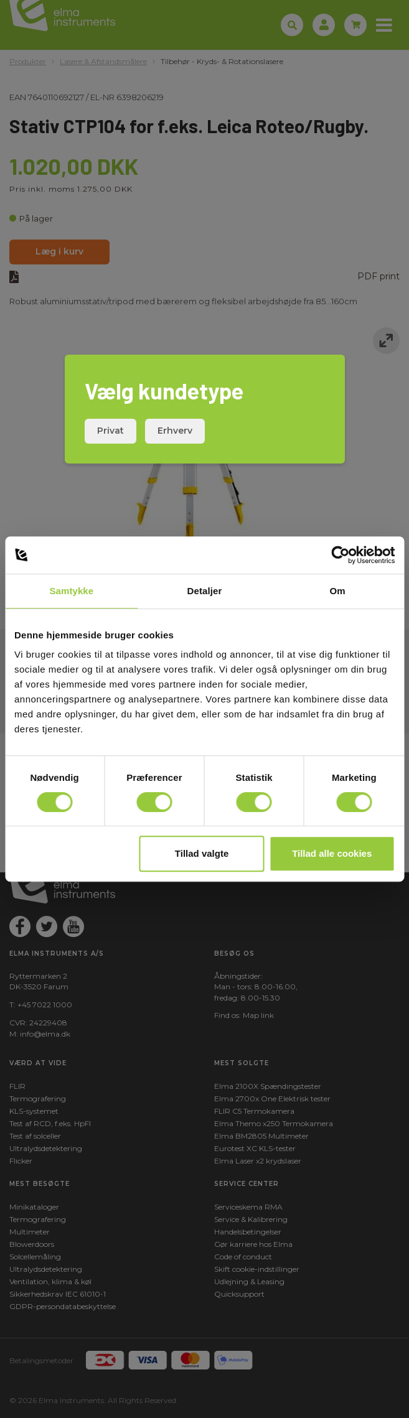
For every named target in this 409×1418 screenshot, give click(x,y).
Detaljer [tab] (204, 590)
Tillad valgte (201, 853)
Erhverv (174, 430)
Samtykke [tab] (71, 590)
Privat (110, 430)
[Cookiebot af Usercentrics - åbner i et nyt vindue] (340, 555)
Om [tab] (338, 590)
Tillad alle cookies (332, 853)
